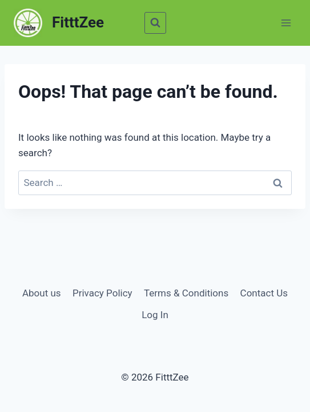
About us (41, 293)
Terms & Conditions (186, 293)
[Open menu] (285, 22)
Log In (155, 314)
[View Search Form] (155, 23)
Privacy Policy (102, 293)
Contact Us (264, 293)
